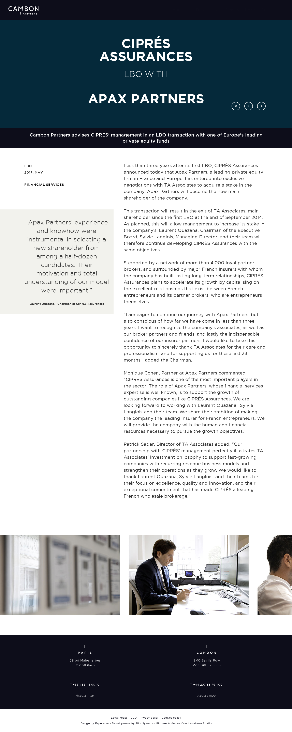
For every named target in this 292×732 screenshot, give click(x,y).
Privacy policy (149, 717)
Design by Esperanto (95, 723)
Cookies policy (171, 717)
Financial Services (44, 184)
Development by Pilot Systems (133, 723)
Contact (268, 10)
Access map (85, 696)
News (250, 10)
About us (181, 10)
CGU (134, 717)
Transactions (207, 10)
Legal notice (119, 717)
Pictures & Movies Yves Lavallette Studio (183, 723)
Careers (232, 10)
